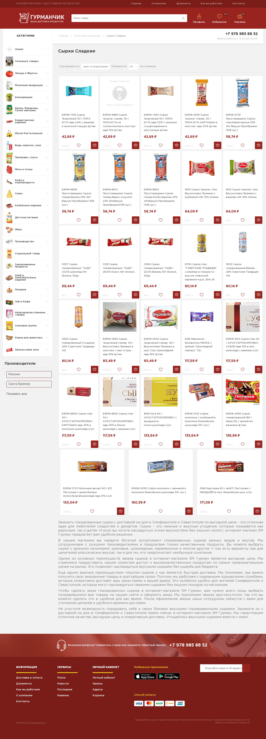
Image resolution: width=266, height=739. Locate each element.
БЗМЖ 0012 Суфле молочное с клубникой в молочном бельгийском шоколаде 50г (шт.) (200, 419)
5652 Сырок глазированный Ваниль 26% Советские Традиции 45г (242, 270)
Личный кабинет (104, 678)
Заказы (98, 684)
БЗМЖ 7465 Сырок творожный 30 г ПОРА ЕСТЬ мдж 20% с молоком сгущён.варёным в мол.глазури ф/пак (160, 122)
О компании (158, 4)
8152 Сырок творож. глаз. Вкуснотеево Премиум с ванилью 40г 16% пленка (242, 193)
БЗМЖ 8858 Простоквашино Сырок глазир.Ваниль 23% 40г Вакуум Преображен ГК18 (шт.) (78, 197)
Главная (136, 4)
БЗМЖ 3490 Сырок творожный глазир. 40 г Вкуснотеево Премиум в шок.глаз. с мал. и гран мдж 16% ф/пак (118, 346)
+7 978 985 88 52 (242, 34)
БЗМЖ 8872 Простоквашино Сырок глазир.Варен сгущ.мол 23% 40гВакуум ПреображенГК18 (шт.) (117, 197)
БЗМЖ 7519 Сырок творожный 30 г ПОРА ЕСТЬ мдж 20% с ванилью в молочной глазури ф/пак (79, 120)
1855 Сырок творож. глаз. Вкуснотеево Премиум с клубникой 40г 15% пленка (201, 193)
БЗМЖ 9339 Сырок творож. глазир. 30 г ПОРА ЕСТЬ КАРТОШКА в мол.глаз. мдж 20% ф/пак (201, 120)
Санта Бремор (19, 384)
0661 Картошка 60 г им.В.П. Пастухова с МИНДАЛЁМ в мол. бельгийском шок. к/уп (226, 490)
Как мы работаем (211, 4)
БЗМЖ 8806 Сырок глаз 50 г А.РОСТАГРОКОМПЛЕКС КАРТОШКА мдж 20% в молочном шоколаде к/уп (78, 421)
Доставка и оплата (29, 678)
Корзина (98, 695)
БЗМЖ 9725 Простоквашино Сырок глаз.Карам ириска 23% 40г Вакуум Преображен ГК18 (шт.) (241, 122)
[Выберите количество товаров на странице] (133, 67)
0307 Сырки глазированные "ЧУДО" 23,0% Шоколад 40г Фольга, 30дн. (76, 270)
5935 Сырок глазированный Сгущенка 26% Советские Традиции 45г (78, 345)
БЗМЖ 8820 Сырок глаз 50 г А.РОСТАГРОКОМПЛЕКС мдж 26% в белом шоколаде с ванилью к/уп (119, 421)
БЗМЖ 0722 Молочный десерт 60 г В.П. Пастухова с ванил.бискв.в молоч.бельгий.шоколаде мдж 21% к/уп (87, 492)
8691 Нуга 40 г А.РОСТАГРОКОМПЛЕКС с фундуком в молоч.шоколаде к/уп (160, 419)
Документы (183, 4)
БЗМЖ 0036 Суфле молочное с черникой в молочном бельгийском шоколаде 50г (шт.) (159, 490)
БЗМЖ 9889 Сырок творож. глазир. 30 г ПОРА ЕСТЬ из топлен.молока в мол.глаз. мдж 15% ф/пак (119, 122)
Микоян (14, 374)
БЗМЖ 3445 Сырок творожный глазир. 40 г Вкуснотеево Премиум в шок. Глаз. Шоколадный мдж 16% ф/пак (159, 346)
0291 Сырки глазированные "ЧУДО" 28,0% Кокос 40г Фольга (118, 268)
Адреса (98, 690)
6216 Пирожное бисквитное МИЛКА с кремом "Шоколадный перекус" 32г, (198, 345)
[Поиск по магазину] (125, 18)
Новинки (63, 695)
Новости (63, 684)
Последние (64, 690)
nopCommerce (38, 723)
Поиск (61, 678)
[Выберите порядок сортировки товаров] (95, 67)
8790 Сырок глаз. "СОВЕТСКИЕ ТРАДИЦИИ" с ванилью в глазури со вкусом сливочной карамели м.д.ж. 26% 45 (201, 272)
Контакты (238, 4)
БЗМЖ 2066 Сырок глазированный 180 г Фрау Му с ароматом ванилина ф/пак (239, 419)
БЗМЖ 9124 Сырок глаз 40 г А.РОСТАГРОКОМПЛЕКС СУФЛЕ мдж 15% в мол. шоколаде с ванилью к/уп (242, 345)
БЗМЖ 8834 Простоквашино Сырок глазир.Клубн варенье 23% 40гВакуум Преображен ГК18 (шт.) (161, 197)
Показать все (16, 394)
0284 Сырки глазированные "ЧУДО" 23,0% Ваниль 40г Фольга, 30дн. (160, 270)
